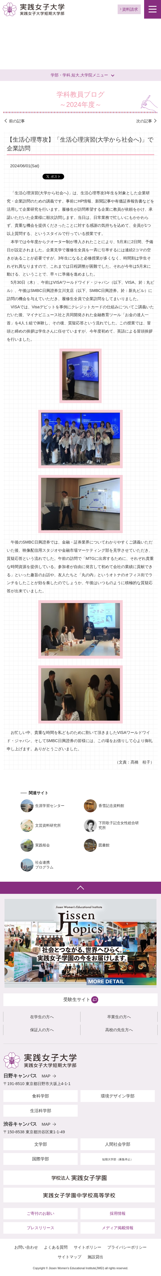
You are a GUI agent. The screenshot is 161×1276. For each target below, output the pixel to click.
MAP (46, 1076)
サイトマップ (69, 1257)
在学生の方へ (42, 1017)
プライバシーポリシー (127, 1247)
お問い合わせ (26, 1247)
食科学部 (40, 1096)
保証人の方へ (42, 1030)
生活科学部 (40, 1110)
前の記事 (17, 121)
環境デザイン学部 (118, 1096)
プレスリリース (40, 1228)
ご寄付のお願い (40, 1213)
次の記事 (144, 121)
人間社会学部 (117, 1144)
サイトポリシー (87, 1247)
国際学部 (40, 1158)
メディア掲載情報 (117, 1228)
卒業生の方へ (119, 1017)
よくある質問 (56, 1247)
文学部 (40, 1144)
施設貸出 (95, 1257)
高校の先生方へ (119, 1030)
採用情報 (118, 1213)
